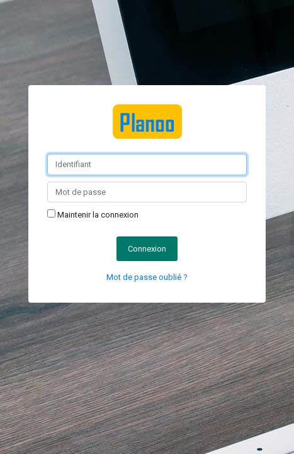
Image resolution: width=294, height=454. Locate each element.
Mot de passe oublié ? (147, 277)
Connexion (147, 248)
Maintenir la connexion (93, 214)
